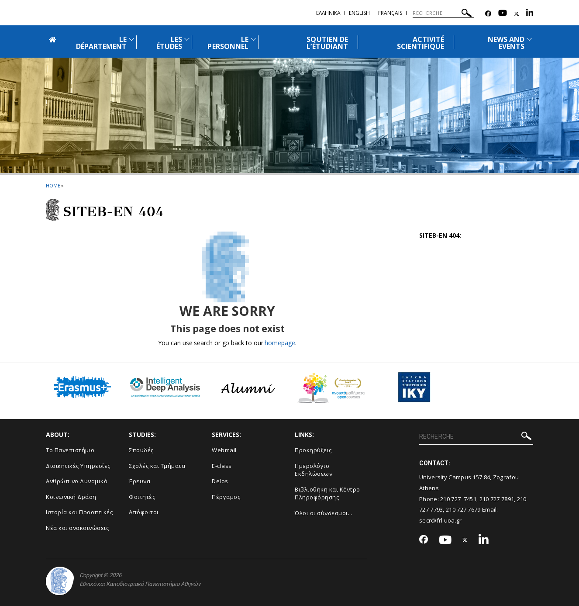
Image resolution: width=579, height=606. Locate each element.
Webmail (224, 450)
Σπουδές (141, 450)
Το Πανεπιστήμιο (70, 450)
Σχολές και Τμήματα (157, 466)
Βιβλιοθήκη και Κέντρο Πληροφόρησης (327, 493)
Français (390, 13)
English (359, 13)
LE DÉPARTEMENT (101, 43)
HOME (53, 185)
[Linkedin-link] (529, 13)
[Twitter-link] (516, 13)
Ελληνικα (328, 13)
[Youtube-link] (502, 13)
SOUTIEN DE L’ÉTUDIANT (327, 43)
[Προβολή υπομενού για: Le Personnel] (253, 39)
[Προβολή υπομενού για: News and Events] (529, 39)
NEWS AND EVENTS (506, 43)
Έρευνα (139, 481)
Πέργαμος (226, 497)
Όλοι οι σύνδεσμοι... (323, 513)
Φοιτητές (142, 497)
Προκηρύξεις (313, 450)
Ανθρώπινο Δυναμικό (76, 481)
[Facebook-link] (488, 13)
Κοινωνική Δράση (71, 497)
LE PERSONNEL (227, 43)
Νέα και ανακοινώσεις (77, 528)
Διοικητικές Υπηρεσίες (78, 466)
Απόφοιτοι (144, 512)
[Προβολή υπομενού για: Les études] (187, 39)
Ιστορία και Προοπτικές (79, 512)
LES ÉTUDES (169, 43)
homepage (280, 343)
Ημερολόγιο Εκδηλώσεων (313, 470)
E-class (222, 466)
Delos (220, 481)
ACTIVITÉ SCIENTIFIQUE (421, 43)
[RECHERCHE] (443, 13)
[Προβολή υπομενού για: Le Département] (131, 39)
